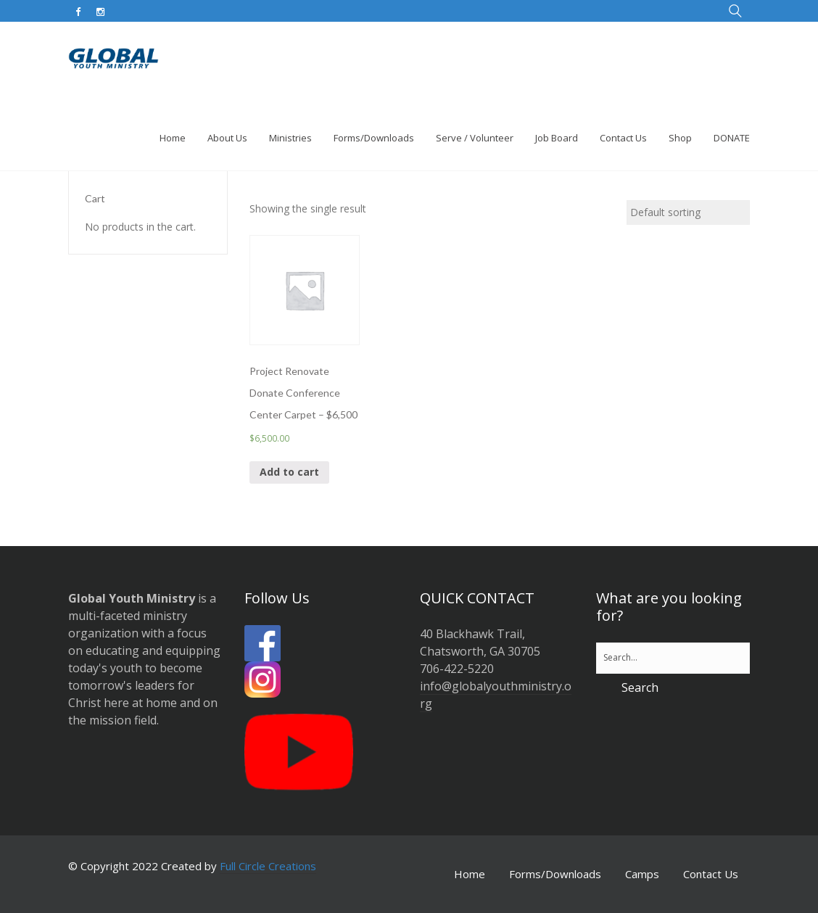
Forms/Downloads (555, 874)
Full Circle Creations (268, 866)
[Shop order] (688, 212)
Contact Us (710, 874)
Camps (642, 874)
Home (469, 874)
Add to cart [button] (289, 472)
